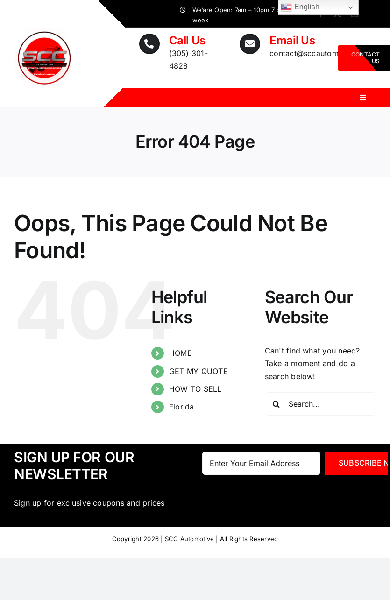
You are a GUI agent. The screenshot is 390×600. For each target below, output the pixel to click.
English (300, 7)
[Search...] (320, 404)
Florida (181, 406)
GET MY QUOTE (198, 371)
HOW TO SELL (195, 389)
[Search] (276, 404)
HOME (180, 353)
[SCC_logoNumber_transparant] (44, 31)
